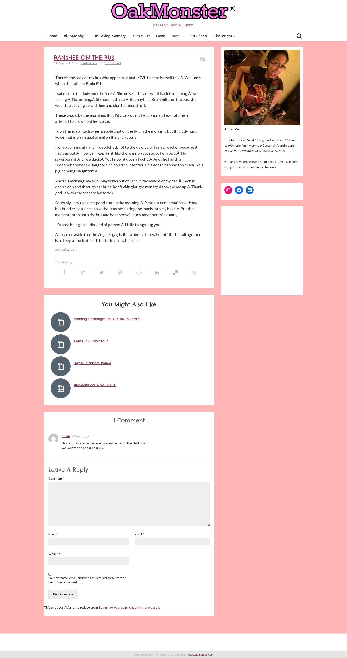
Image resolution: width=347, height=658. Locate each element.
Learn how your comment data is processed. (129, 607)
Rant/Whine (89, 63)
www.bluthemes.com (201, 654)
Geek (160, 36)
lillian (66, 436)
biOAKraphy (76, 36)
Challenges (225, 36)
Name (53, 534)
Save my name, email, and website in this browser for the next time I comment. (87, 580)
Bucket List (141, 36)
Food (178, 36)
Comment (56, 478)
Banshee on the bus (84, 57)
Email (139, 534)
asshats (61, 249)
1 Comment (113, 63)
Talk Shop (199, 36)
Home (52, 36)
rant (73, 249)
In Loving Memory (110, 36)
